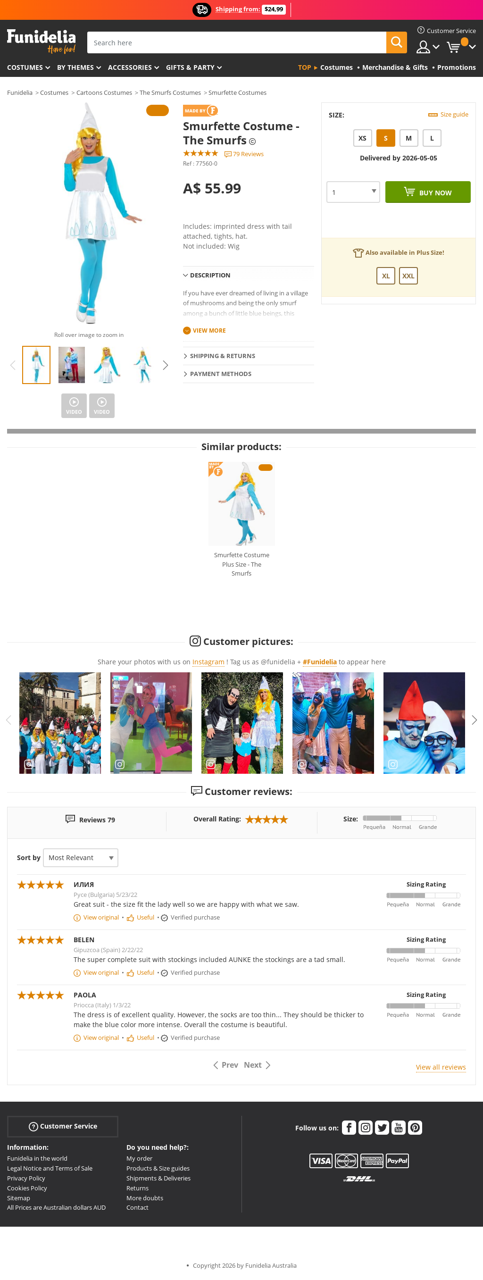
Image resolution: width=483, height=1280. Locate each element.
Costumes (25, 67)
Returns (137, 1188)
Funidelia (20, 92)
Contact (137, 1207)
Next (165, 365)
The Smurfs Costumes (170, 92)
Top (304, 67)
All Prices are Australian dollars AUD (56, 1207)
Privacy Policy (26, 1178)
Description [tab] (210, 275)
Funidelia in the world (37, 1158)
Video (74, 411)
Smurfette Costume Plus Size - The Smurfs (241, 564)
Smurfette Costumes (237, 92)
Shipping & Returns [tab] (222, 355)
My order (139, 1158)
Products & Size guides (158, 1168)
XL (386, 275)
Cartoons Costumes (104, 92)
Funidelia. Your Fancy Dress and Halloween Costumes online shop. (41, 41)
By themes (75, 67)
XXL (408, 275)
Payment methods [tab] (220, 373)
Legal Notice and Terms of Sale (49, 1168)
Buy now (434, 192)
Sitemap (18, 1198)
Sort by (29, 857)
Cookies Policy (27, 1188)
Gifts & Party (190, 67)
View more (209, 330)
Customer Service (63, 1126)
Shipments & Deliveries (158, 1178)
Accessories (130, 67)
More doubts (144, 1198)
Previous (12, 365)
